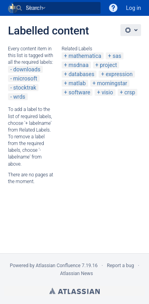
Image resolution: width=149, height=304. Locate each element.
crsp (129, 92)
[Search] (19, 8)
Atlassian (74, 291)
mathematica (84, 56)
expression (119, 74)
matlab (76, 83)
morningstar (112, 83)
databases (81, 74)
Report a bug (120, 265)
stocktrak (24, 87)
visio (107, 92)
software (79, 92)
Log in (133, 8)
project (108, 65)
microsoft (25, 78)
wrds (19, 97)
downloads (26, 69)
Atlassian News (76, 273)
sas (116, 56)
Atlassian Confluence (58, 265)
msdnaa (78, 65)
